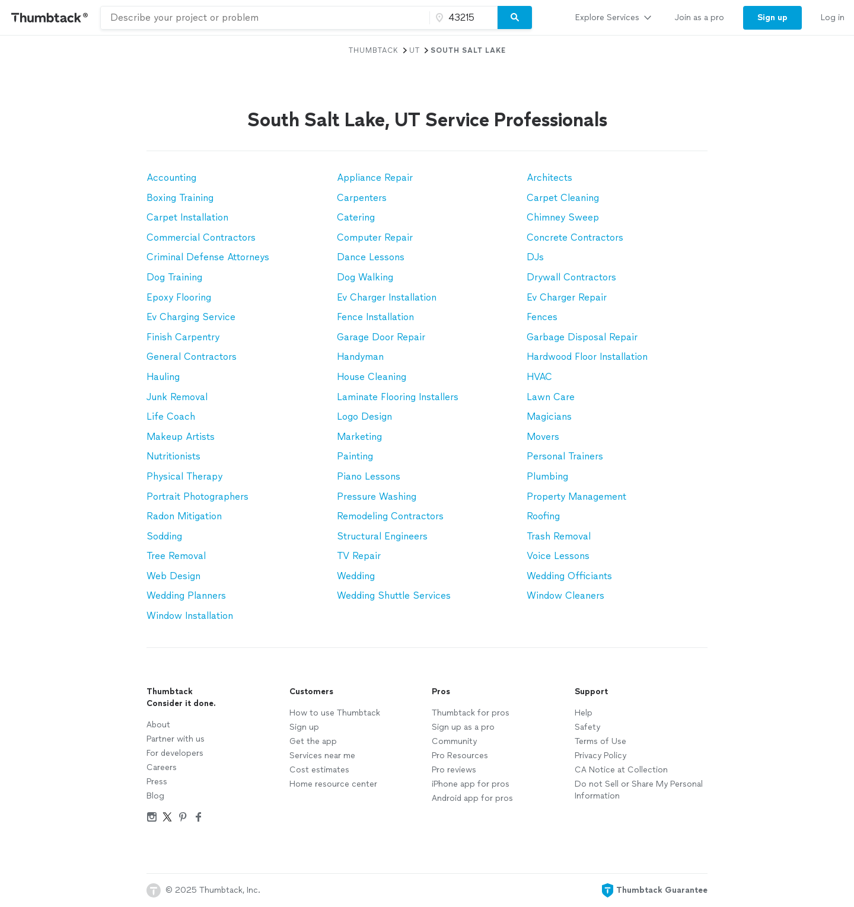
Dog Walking (365, 277)
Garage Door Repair (381, 337)
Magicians (549, 416)
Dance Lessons (370, 257)
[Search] (515, 18)
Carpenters (362, 197)
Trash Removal (559, 536)
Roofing (543, 516)
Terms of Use (600, 741)
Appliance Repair (375, 177)
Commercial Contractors (201, 237)
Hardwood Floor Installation (587, 356)
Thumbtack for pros (470, 713)
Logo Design (364, 416)
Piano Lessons (368, 476)
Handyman (360, 356)
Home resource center (333, 784)
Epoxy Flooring (178, 297)
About (158, 725)
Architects (549, 177)
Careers (161, 767)
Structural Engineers (382, 536)
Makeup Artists (180, 436)
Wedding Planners (186, 595)
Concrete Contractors (575, 237)
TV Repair (359, 555)
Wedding (356, 576)
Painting (355, 456)
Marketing (359, 436)
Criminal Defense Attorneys (207, 257)
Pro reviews (454, 770)
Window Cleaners (565, 595)
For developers (174, 753)
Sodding (164, 536)
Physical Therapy (184, 476)
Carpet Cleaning (563, 197)
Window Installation (189, 615)
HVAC (539, 376)
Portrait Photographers (197, 496)
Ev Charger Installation (386, 297)
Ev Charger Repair (567, 297)
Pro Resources (460, 755)
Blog (155, 796)
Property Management (576, 496)
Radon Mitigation (184, 516)
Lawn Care (551, 397)
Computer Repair (375, 237)
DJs (535, 257)
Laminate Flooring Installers (397, 397)
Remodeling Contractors (390, 516)
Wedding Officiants (569, 576)
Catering (356, 217)
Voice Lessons (558, 555)
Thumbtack (374, 50)
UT (414, 50)
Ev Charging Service (190, 316)
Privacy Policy (600, 755)
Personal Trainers (565, 456)
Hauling (163, 376)
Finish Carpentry (182, 337)
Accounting (171, 177)
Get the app (313, 741)
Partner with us (175, 739)
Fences (542, 316)
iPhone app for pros (470, 784)
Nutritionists (173, 456)
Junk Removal (177, 397)
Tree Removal (176, 555)
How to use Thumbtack (334, 713)
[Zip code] (462, 18)
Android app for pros (472, 798)
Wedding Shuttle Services (394, 595)
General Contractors (191, 356)
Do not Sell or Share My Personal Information (639, 790)
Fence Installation (375, 316)
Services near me (322, 755)
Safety (587, 727)
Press (156, 782)
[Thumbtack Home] (50, 17)
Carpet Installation (187, 217)
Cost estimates (319, 770)
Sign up (304, 727)
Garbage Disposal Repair (582, 337)
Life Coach (170, 416)
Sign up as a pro (463, 727)
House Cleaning (371, 376)
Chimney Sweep (563, 217)
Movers (543, 436)
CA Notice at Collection (621, 770)
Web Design (173, 576)
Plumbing (547, 476)
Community (454, 741)
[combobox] (265, 18)
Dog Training (174, 277)
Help (583, 713)
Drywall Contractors (571, 277)
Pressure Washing (376, 496)
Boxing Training (180, 197)
